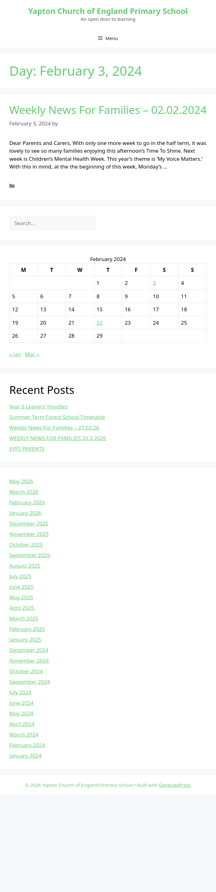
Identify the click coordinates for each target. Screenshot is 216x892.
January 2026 (25, 512)
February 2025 (27, 629)
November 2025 (29, 534)
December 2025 (28, 523)
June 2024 (21, 702)
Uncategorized (36, 185)
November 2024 (29, 660)
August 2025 (24, 565)
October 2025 (26, 544)
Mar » (32, 354)
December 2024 (28, 650)
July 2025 (20, 576)
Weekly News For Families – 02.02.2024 (108, 109)
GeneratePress (175, 785)
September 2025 (29, 555)
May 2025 (21, 597)
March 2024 (23, 734)
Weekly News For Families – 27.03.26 (54, 427)
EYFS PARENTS (27, 448)
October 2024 (26, 671)
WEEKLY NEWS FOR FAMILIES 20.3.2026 (57, 438)
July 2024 (20, 692)
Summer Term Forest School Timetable (57, 417)
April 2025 (21, 607)
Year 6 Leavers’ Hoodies (38, 406)
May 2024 (21, 713)
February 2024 (27, 745)
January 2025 (25, 639)
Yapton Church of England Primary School (108, 11)
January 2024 (25, 755)
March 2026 (23, 491)
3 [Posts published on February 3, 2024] (154, 282)
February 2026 (27, 502)
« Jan (15, 354)
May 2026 (21, 481)
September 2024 (29, 681)
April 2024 (21, 724)
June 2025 (21, 586)
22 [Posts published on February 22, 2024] (100, 322)
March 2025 (23, 618)
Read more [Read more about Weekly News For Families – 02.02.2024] (182, 166)
